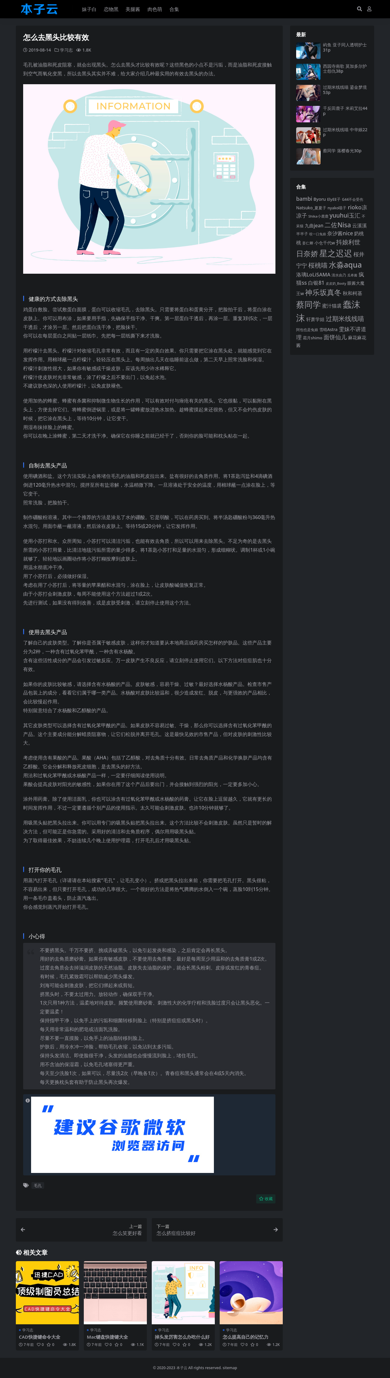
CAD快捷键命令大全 (39, 1336)
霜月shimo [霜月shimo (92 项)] (312, 338)
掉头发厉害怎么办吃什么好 (182, 1336)
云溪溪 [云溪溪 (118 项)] (359, 225)
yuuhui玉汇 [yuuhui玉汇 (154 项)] (344, 215)
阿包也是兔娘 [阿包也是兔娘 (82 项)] (307, 329)
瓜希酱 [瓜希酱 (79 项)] (352, 275)
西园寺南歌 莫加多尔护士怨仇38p (345, 68)
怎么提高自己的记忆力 (245, 1336)
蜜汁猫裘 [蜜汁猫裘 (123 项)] (332, 305)
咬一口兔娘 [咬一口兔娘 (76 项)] (317, 234)
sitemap (230, 1367)
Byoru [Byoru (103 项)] (320, 199)
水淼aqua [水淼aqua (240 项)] (345, 265)
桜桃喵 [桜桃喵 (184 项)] (318, 265)
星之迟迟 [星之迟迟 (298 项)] (335, 253)
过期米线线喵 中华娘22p (345, 132)
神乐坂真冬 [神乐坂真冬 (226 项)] (323, 292)
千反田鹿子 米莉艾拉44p (345, 110)
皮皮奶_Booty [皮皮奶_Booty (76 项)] (336, 283)
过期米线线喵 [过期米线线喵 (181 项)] (345, 318)
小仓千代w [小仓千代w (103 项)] (324, 243)
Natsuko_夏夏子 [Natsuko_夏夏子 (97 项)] (311, 208)
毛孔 (38, 1185)
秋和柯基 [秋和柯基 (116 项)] (352, 293)
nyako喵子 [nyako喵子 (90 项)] (337, 208)
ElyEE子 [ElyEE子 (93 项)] (334, 199)
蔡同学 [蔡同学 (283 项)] (308, 304)
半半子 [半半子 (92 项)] (302, 233)
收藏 (266, 1198)
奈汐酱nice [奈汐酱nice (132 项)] (340, 233)
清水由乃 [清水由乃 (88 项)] (339, 275)
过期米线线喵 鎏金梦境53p (345, 89)
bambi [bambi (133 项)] (304, 198)
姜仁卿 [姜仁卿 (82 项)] (307, 243)
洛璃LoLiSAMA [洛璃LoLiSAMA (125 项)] (313, 274)
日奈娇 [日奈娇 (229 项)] (307, 253)
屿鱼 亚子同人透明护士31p (345, 47)
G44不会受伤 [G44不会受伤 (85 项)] (352, 199)
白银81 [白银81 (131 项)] (316, 282)
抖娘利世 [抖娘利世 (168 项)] (348, 242)
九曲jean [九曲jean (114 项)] (314, 225)
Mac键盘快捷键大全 (107, 1336)
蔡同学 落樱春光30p (342, 150)
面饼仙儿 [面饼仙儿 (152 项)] (335, 337)
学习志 (66, 50)
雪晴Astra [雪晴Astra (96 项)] (328, 329)
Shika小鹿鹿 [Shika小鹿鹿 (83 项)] (318, 216)
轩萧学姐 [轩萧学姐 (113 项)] (315, 319)
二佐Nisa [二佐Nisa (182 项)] (337, 224)
